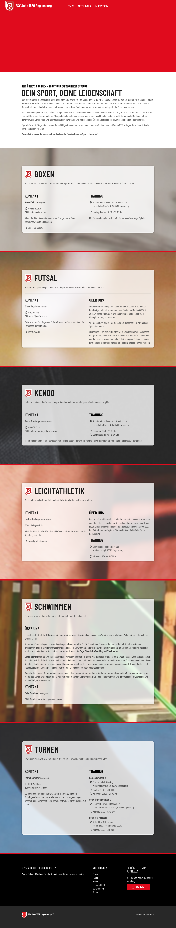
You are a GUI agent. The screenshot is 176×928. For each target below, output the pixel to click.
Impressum (150, 914)
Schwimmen (98, 888)
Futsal (95, 877)
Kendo (95, 881)
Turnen (96, 892)
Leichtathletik (99, 884)
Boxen (95, 874)
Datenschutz (140, 914)
